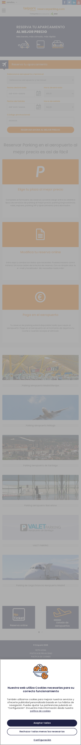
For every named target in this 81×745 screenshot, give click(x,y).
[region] (40, 702)
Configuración (42, 740)
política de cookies (40, 711)
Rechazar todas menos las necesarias (42, 731)
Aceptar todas (42, 722)
